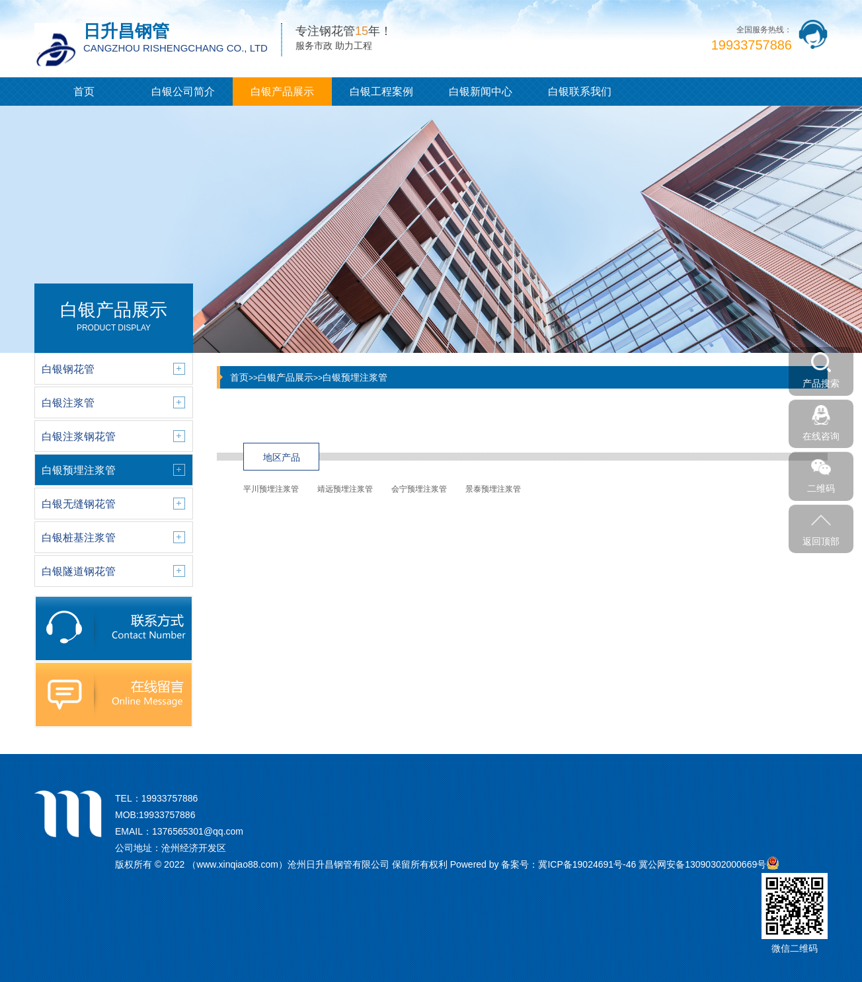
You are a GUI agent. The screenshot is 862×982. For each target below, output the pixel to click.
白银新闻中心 (480, 91)
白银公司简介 (183, 91)
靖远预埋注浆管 (345, 489)
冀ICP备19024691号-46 (587, 864)
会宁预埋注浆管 (419, 489)
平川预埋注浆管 (271, 489)
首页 (84, 91)
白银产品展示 (282, 91)
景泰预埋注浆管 (493, 489)
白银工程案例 (381, 91)
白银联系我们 (579, 91)
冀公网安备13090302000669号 (702, 864)
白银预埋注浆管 (355, 377)
